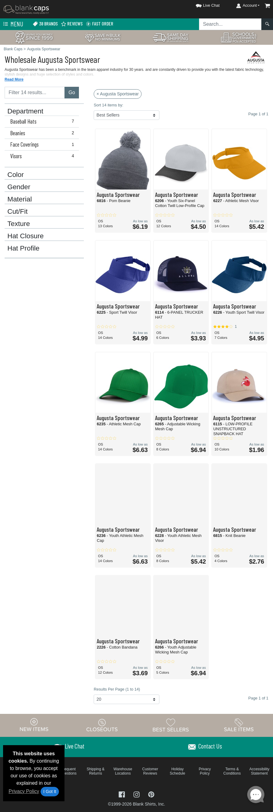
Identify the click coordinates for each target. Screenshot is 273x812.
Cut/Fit (17, 211)
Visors (43, 156)
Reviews (72, 24)
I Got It (49, 791)
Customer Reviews (150, 771)
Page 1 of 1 (258, 698)
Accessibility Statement (259, 771)
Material (19, 199)
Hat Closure (25, 236)
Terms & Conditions (232, 771)
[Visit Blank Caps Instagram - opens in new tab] (137, 794)
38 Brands (45, 24)
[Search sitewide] (230, 24)
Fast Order (99, 24)
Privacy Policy (24, 791)
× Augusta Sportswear (117, 93)
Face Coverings (43, 144)
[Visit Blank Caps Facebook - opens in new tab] (122, 794)
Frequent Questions (68, 771)
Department (25, 111)
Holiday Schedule (177, 771)
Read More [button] (14, 79)
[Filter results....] (35, 92)
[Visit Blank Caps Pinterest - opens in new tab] (151, 794)
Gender (18, 187)
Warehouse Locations (123, 771)
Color (15, 174)
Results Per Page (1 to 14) (117, 689)
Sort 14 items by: (108, 105)
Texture (18, 223)
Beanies (43, 133)
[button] (202, 4)
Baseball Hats (43, 121)
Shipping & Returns (95, 771)
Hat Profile (23, 248)
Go (71, 92)
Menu (12, 24)
